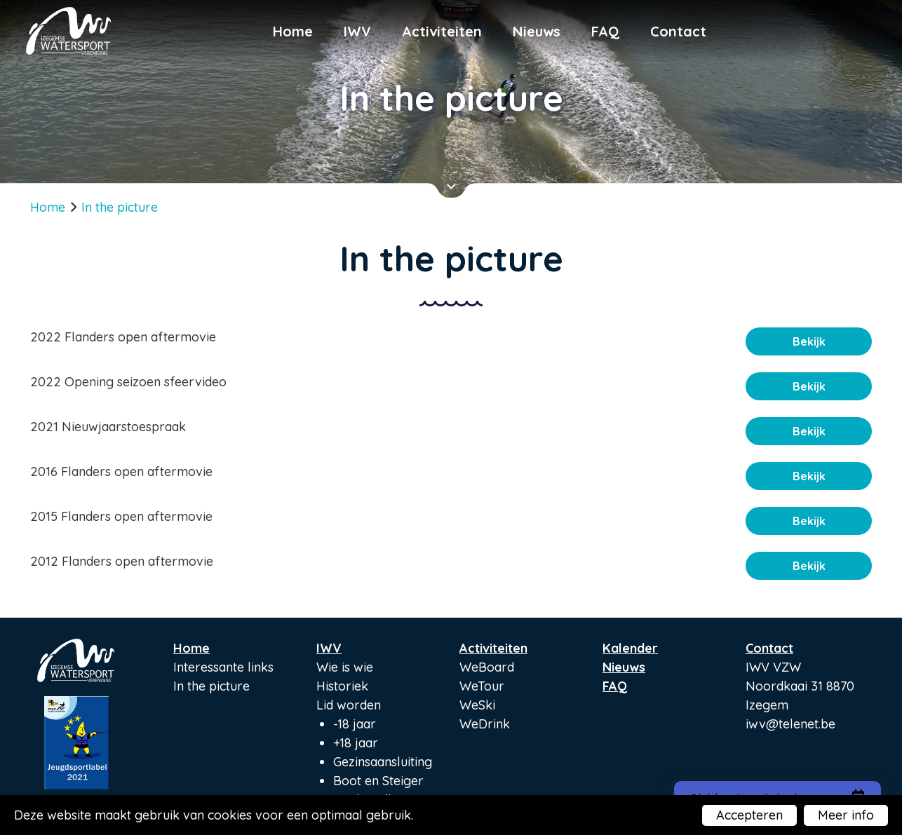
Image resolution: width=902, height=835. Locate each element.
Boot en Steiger (378, 781)
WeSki (477, 705)
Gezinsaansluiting (382, 762)
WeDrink (484, 724)
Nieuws (536, 31)
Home (293, 31)
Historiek (342, 686)
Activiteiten (442, 31)
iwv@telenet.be (790, 724)
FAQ (605, 31)
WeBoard (486, 667)
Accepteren (749, 815)
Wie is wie (344, 667)
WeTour (481, 686)
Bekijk (809, 341)
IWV (357, 31)
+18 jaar (355, 743)
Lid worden (348, 705)
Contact (678, 31)
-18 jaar (354, 724)
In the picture (211, 686)
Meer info (846, 815)
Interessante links (223, 667)
